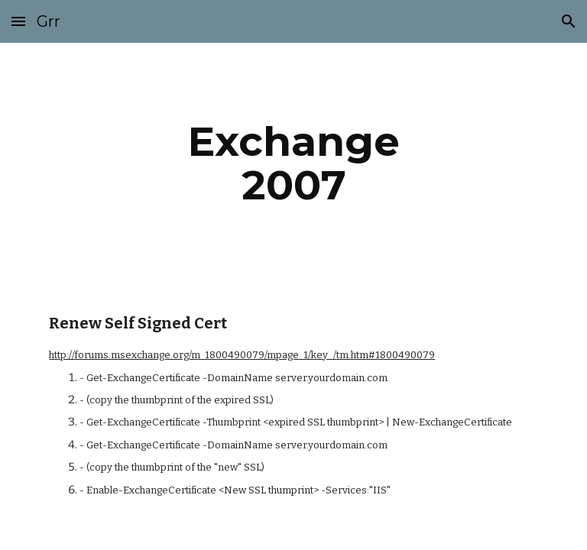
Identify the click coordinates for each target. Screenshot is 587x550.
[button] (18, 21)
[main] (293, 163)
